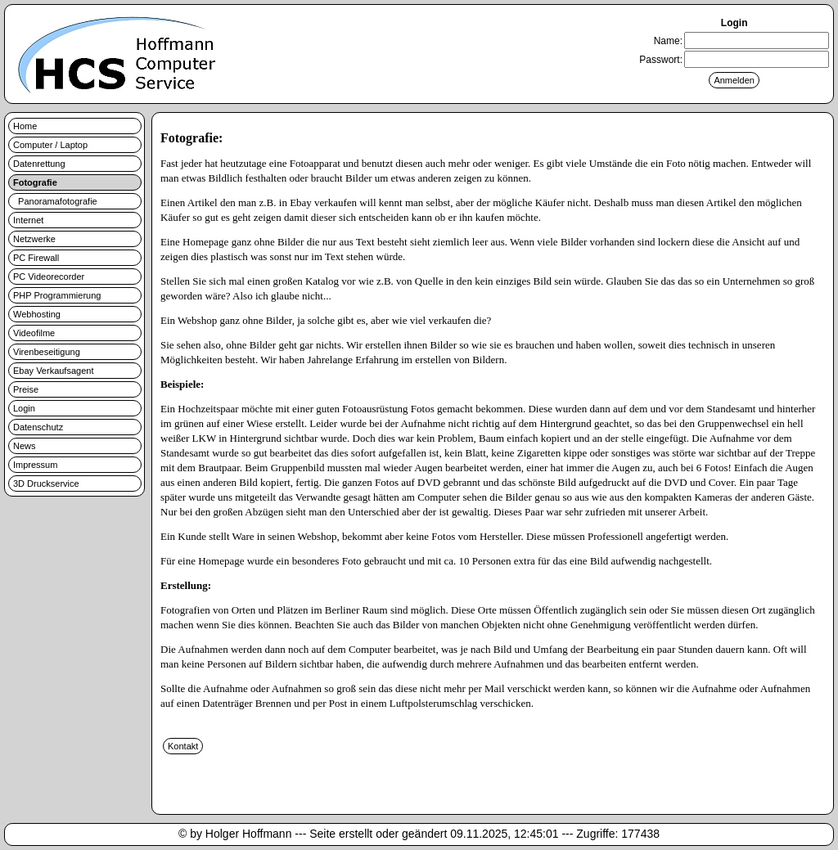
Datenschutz (38, 427)
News (24, 446)
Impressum (35, 465)
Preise (25, 389)
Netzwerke (34, 239)
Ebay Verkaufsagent (53, 371)
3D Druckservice (46, 483)
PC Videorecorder (48, 276)
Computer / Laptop (50, 145)
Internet (28, 220)
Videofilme (34, 333)
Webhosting (37, 314)
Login (24, 408)
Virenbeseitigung (46, 352)
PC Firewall (36, 258)
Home (25, 126)
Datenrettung (39, 164)
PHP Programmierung (57, 295)
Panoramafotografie (55, 201)
